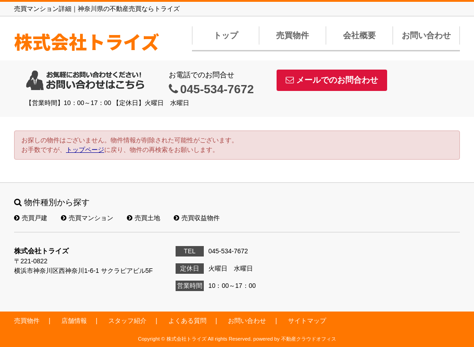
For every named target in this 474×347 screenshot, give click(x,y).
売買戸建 (30, 217)
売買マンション (87, 217)
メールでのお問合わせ (332, 80)
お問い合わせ (426, 35)
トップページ (85, 149)
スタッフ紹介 (127, 320)
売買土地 (143, 217)
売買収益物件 (197, 217)
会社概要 (359, 35)
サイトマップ (307, 320)
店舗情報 (74, 320)
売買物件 (292, 35)
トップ (225, 35)
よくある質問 (187, 320)
